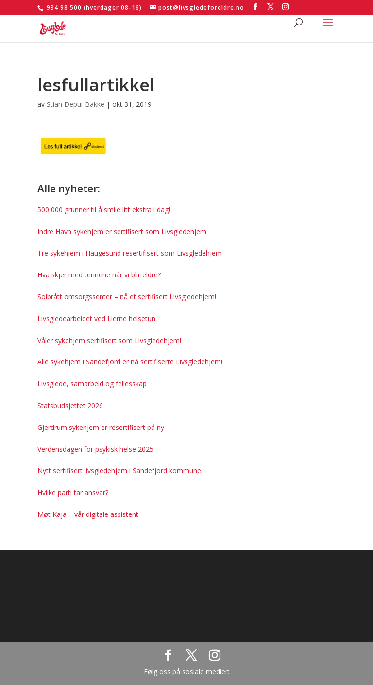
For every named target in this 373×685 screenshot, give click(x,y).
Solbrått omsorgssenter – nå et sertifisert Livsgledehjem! (126, 296)
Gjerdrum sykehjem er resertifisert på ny (100, 427)
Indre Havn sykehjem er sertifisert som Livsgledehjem (121, 231)
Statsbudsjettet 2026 (70, 405)
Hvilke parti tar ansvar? (72, 492)
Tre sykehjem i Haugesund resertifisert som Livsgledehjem (129, 252)
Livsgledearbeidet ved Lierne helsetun (96, 318)
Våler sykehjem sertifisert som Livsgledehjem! (109, 340)
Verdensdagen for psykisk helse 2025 (95, 449)
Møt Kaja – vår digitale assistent (87, 514)
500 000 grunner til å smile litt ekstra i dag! (103, 209)
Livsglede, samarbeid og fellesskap (92, 383)
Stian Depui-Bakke (75, 104)
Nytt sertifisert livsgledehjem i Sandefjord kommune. (120, 470)
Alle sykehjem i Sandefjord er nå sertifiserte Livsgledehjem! (129, 361)
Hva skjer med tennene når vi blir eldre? (99, 274)
